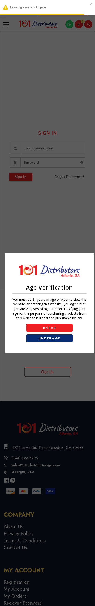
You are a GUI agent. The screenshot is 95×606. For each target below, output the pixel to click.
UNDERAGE (50, 338)
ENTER (49, 328)
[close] (91, 4)
